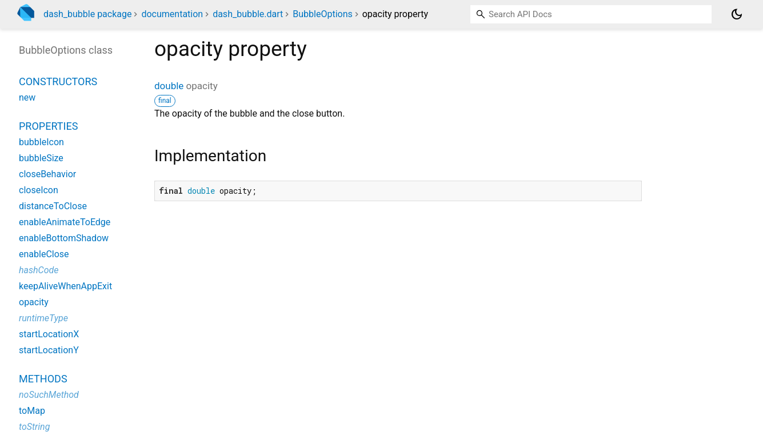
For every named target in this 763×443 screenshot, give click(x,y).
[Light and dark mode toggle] (737, 14)
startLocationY (49, 350)
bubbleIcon (41, 142)
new (27, 97)
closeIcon (38, 190)
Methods (43, 379)
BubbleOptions (322, 14)
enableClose (44, 254)
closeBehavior (47, 174)
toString (34, 426)
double (168, 85)
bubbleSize (41, 158)
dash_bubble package (87, 14)
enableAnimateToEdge (64, 222)
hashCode (38, 270)
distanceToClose (53, 206)
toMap (32, 410)
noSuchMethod (49, 394)
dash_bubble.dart (248, 14)
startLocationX (49, 334)
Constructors (58, 81)
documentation (172, 14)
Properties (48, 126)
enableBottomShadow (64, 238)
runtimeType (43, 318)
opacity (34, 302)
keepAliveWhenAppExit (65, 286)
